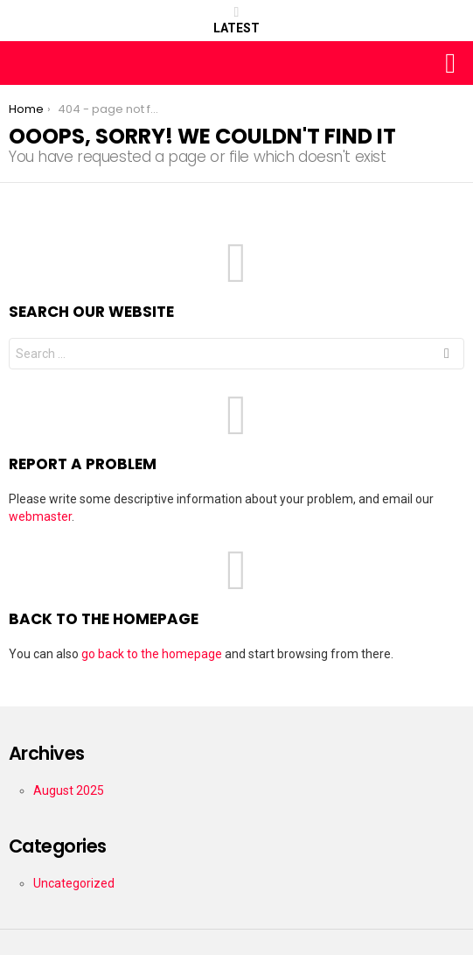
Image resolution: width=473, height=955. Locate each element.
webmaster (40, 516)
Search (446, 356)
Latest (236, 20)
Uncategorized (74, 883)
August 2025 (68, 790)
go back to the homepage (151, 654)
